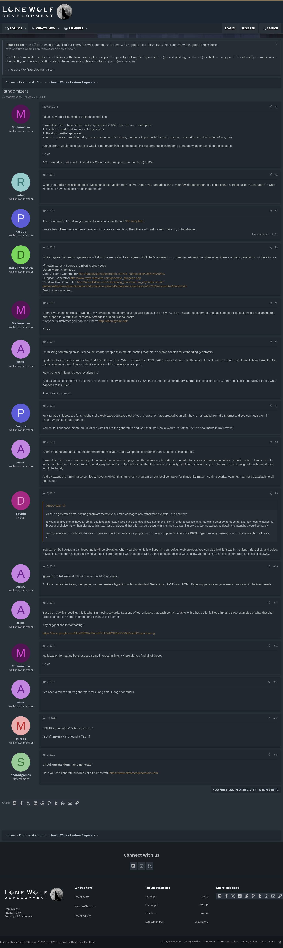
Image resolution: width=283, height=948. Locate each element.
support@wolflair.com (139, 63)
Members (76, 28)
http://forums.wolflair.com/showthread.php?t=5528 (42, 51)
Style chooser (167, 941)
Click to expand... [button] (160, 545)
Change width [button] (188, 941)
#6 (274, 348)
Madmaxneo (16, 99)
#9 (274, 499)
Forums (16, 28)
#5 (274, 309)
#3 (274, 213)
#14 (273, 731)
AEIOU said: (55, 511)
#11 (273, 615)
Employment (17, 906)
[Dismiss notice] (274, 47)
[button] (25, 28)
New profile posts (89, 900)
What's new (45, 28)
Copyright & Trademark (24, 915)
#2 (274, 176)
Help (258, 941)
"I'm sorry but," (136, 223)
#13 (273, 694)
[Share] (268, 108)
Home (267, 941)
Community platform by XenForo (39, 942)
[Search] (270, 28)
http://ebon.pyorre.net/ (115, 327)
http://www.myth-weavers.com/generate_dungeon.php (107, 284)
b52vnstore (198, 921)
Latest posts (85, 892)
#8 (274, 448)
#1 (274, 108)
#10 (273, 579)
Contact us (205, 941)
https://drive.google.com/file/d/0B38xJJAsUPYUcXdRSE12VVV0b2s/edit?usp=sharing (101, 646)
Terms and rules (224, 941)
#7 (274, 412)
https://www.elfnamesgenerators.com (135, 785)
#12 (273, 658)
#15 (273, 767)
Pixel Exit (93, 942)
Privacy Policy (18, 911)
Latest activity (86, 908)
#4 (274, 249)
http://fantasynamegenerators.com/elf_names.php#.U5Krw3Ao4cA (123, 280)
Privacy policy (245, 941)
